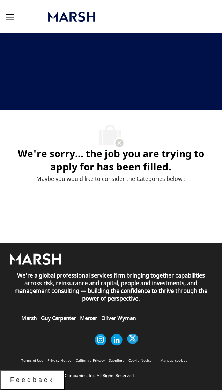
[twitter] (133, 340)
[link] (105, 16)
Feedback (32, 379)
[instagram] (100, 340)
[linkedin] (117, 340)
